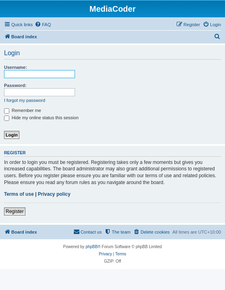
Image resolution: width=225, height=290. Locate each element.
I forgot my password (24, 100)
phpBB (91, 246)
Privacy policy (54, 194)
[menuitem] (43, 24)
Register (15, 211)
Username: (15, 67)
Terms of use (19, 194)
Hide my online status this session (41, 117)
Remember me (22, 110)
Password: (15, 85)
